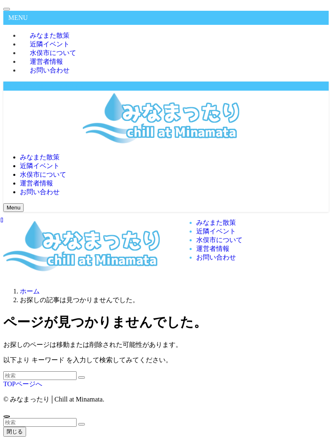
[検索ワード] (40, 375)
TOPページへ (22, 383)
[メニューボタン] (13, 207)
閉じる (15, 431)
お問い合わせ (50, 70)
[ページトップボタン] (6, 416)
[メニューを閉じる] (6, 9)
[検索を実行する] (81, 377)
